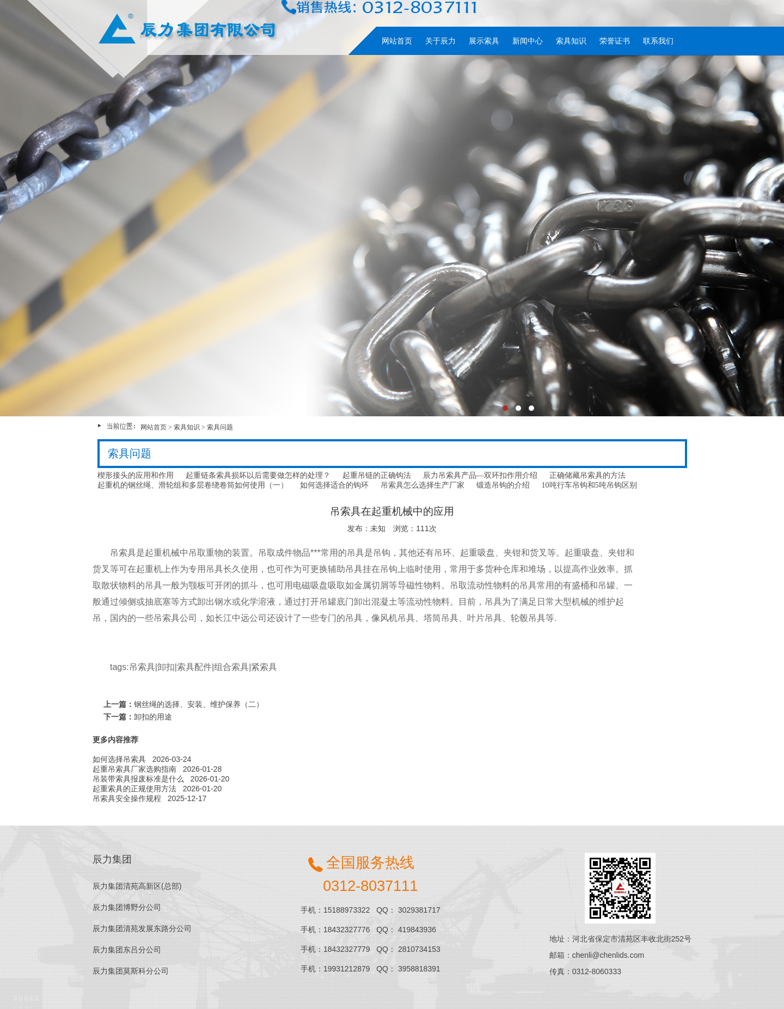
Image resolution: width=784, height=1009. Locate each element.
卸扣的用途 (153, 716)
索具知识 (571, 40)
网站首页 (397, 40)
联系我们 (658, 40)
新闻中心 (527, 40)
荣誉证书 (614, 40)
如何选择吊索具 (119, 759)
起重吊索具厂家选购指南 (134, 769)
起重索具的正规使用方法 (134, 788)
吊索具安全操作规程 (127, 798)
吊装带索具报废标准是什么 (138, 778)
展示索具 (484, 40)
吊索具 (142, 667)
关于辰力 (440, 40)
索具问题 (220, 427)
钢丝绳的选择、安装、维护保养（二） (199, 704)
